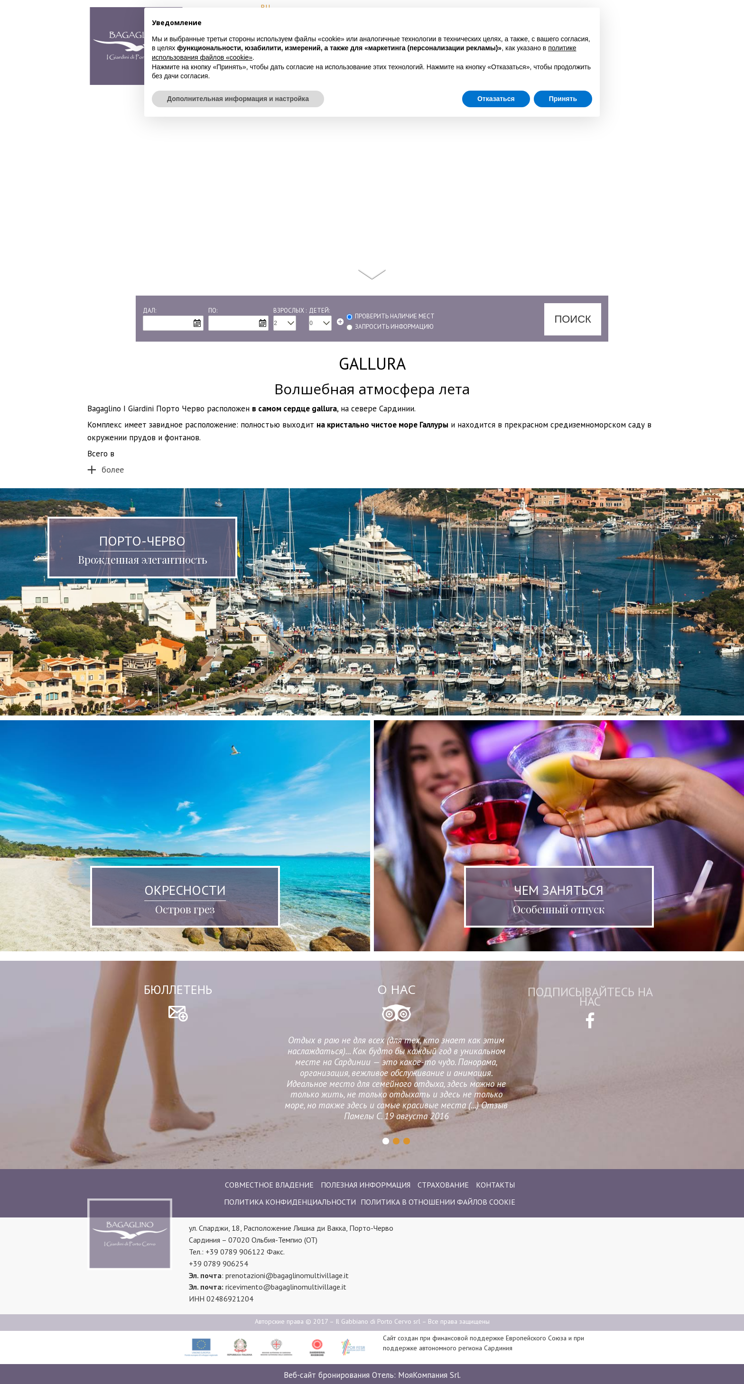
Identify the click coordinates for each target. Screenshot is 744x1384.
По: (212, 311)
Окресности (185, 890)
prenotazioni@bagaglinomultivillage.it (287, 1275)
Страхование (443, 1184)
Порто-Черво (142, 540)
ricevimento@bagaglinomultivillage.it (285, 1286)
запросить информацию (394, 327)
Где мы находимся (612, 55)
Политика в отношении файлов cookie (438, 1202)
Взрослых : (290, 311)
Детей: (319, 311)
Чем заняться (559, 890)
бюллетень (178, 989)
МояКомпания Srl (428, 1375)
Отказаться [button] (496, 83)
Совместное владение (269, 1184)
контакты (495, 1184)
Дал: (149, 311)
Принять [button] (563, 83)
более (113, 469)
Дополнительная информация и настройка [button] (238, 83)
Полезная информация (365, 1184)
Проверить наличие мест (395, 316)
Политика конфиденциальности (290, 1202)
